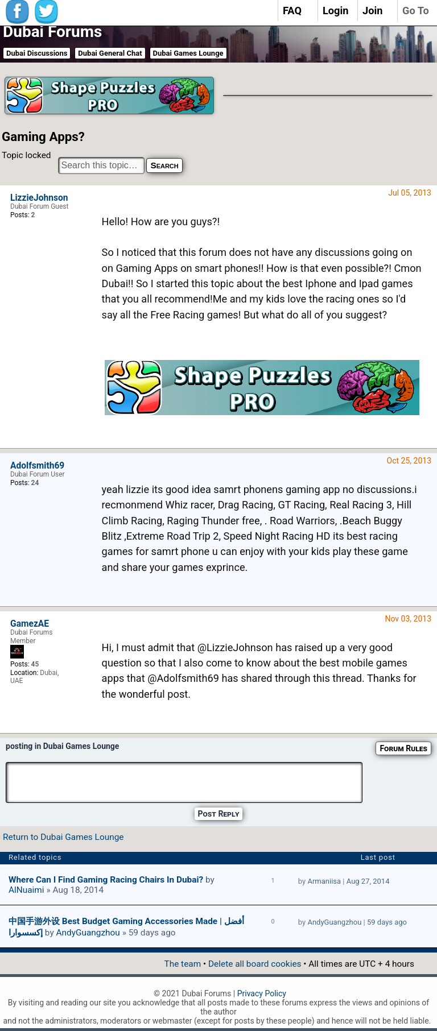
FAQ (292, 10)
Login (336, 10)
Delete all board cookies (254, 964)
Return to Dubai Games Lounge (63, 837)
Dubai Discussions (36, 53)
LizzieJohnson (39, 198)
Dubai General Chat (110, 53)
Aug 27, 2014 (368, 881)
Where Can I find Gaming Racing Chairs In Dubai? (106, 880)
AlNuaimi (26, 890)
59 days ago (387, 922)
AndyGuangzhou (87, 933)
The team (182, 964)
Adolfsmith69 (37, 466)
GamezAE (29, 624)
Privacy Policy (261, 993)
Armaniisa (324, 881)
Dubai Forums (52, 31)
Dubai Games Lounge (188, 53)
